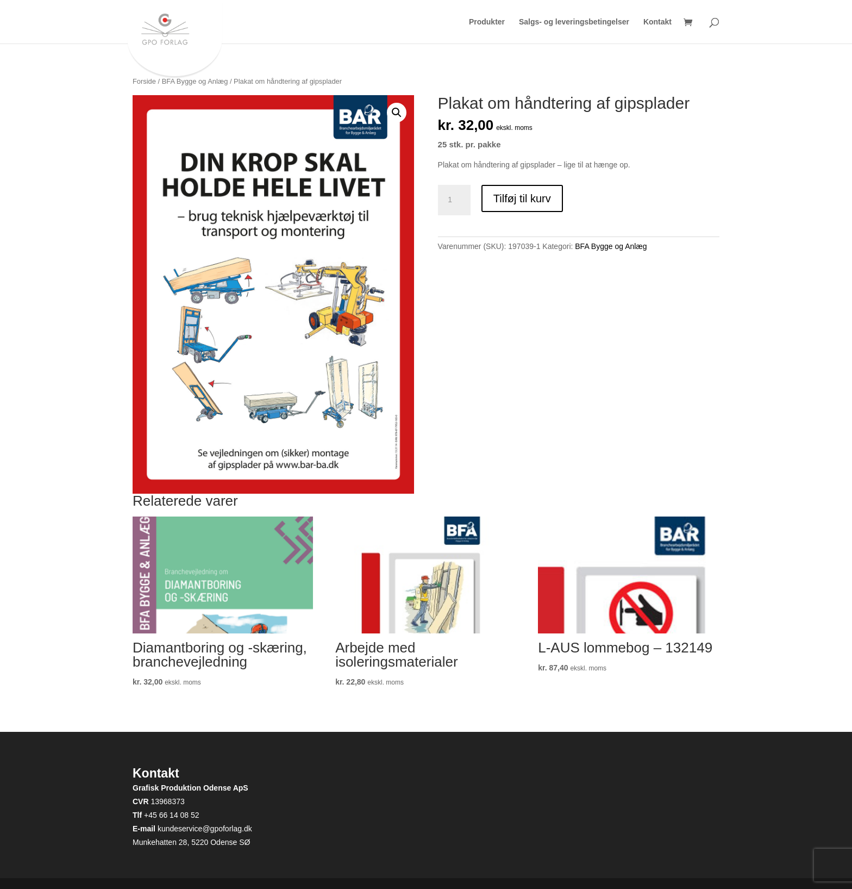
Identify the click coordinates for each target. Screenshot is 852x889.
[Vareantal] (454, 200)
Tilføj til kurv (522, 198)
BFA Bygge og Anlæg (195, 81)
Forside (144, 81)
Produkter (487, 22)
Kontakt (657, 22)
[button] (396, 112)
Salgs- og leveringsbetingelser (574, 22)
